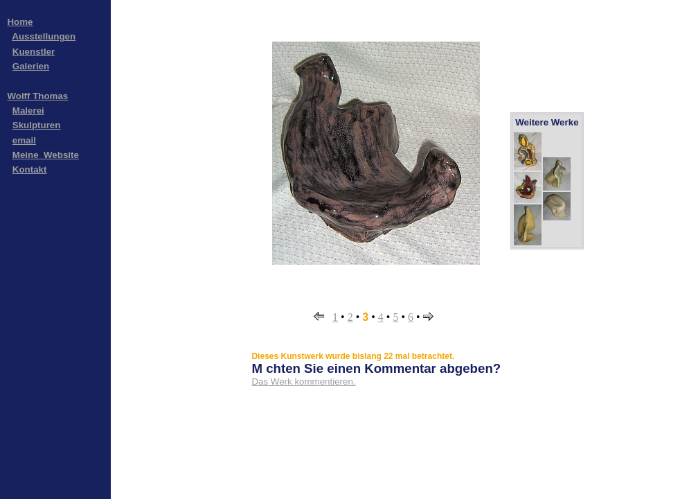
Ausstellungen (43, 36)
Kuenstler (33, 51)
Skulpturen (36, 125)
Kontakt (29, 169)
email (24, 140)
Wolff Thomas (37, 96)
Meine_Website (45, 155)
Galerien (30, 66)
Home (20, 22)
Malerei (28, 110)
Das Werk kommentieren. (303, 381)
